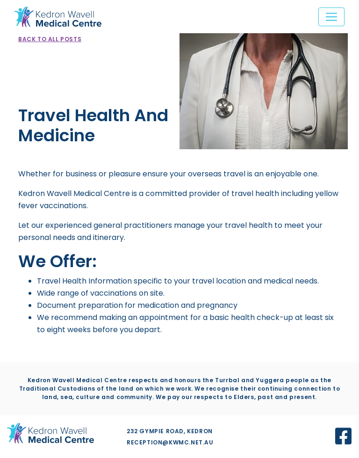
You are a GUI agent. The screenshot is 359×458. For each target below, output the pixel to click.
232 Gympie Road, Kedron (170, 431)
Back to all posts (49, 39)
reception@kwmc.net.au (170, 442)
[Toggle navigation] (331, 16)
